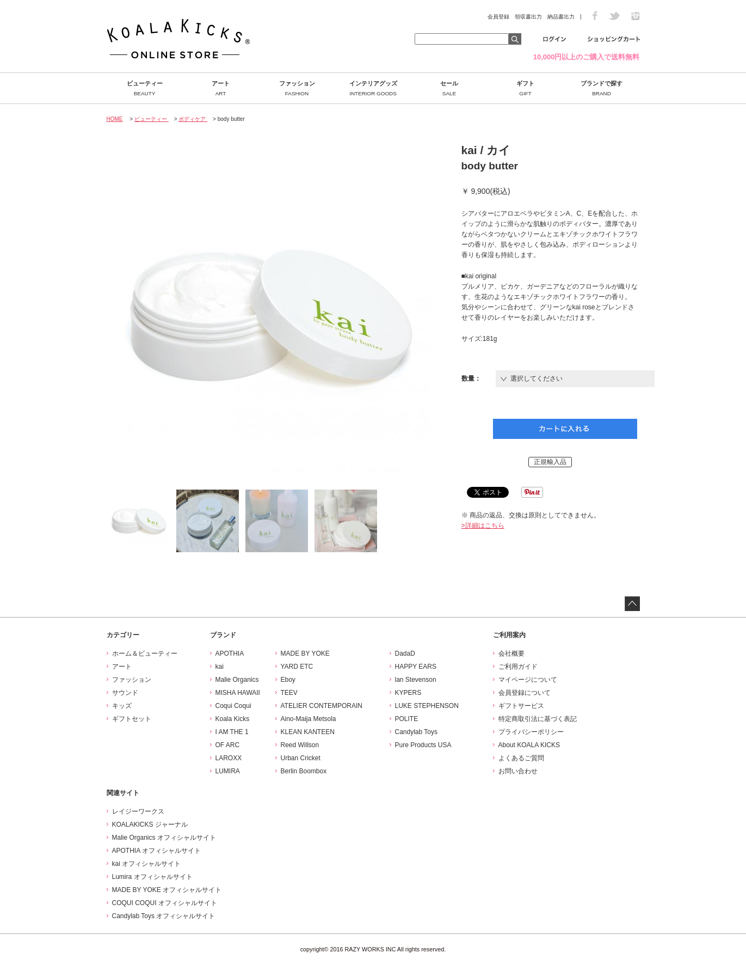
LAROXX (228, 758)
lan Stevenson (415, 679)
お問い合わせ (518, 771)
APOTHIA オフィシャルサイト (156, 850)
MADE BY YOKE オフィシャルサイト (167, 890)
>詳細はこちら (482, 525)
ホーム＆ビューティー (144, 653)
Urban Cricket (300, 758)
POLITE (406, 719)
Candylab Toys (416, 732)
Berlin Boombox (304, 771)
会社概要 (511, 653)
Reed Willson (300, 745)
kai (219, 666)
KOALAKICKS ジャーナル (150, 824)
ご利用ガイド (518, 666)
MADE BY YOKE (305, 653)
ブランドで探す (601, 88)
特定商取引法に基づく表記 (537, 719)
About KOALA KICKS (529, 745)
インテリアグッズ (373, 88)
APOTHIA (229, 653)
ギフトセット (131, 719)
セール (449, 88)
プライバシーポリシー (531, 732)
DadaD (405, 653)
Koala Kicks (232, 719)
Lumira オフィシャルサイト (152, 877)
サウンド (125, 693)
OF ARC (227, 745)
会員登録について (524, 693)
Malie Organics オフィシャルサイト (164, 837)
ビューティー (144, 88)
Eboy (288, 679)
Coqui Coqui (233, 706)
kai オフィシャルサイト (146, 864)
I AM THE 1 (232, 732)
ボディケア (192, 119)
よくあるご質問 (521, 758)
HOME (115, 119)
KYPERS (408, 693)
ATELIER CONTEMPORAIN (321, 706)
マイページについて (527, 679)
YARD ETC (297, 666)
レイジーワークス (138, 811)
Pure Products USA (423, 745)
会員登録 (498, 17)
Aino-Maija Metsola (308, 719)
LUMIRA (227, 771)
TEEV (289, 693)
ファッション (297, 88)
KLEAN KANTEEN (308, 732)
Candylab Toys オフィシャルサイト (163, 916)
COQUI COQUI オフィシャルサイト (164, 903)
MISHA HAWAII (237, 693)
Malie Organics (237, 679)
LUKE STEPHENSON (427, 706)
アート (220, 88)
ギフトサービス (521, 706)
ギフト (525, 88)
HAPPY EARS (415, 666)
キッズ (122, 706)
